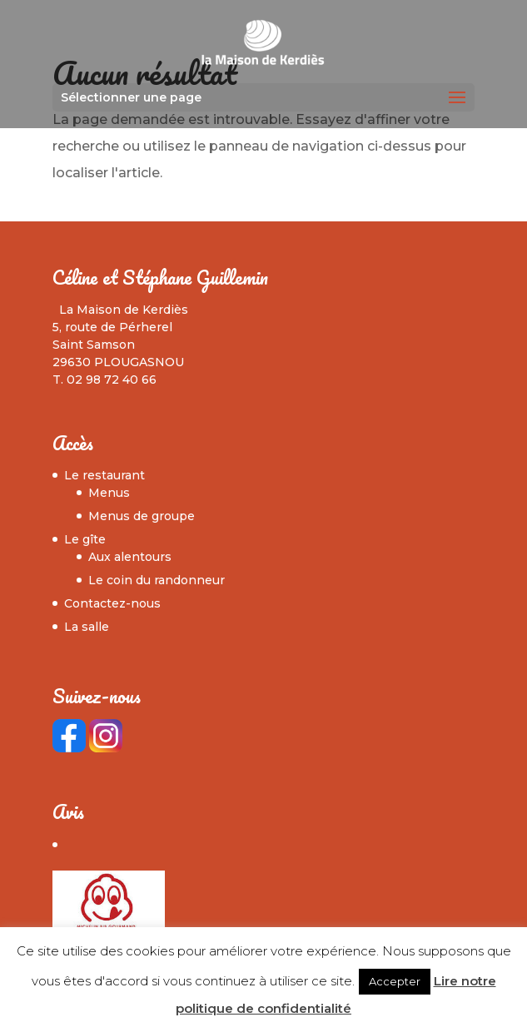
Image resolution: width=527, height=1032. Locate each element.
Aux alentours (130, 556)
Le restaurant (104, 475)
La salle (86, 626)
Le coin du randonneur (156, 580)
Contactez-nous (112, 603)
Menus (109, 492)
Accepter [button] (394, 981)
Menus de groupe (141, 516)
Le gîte (85, 539)
